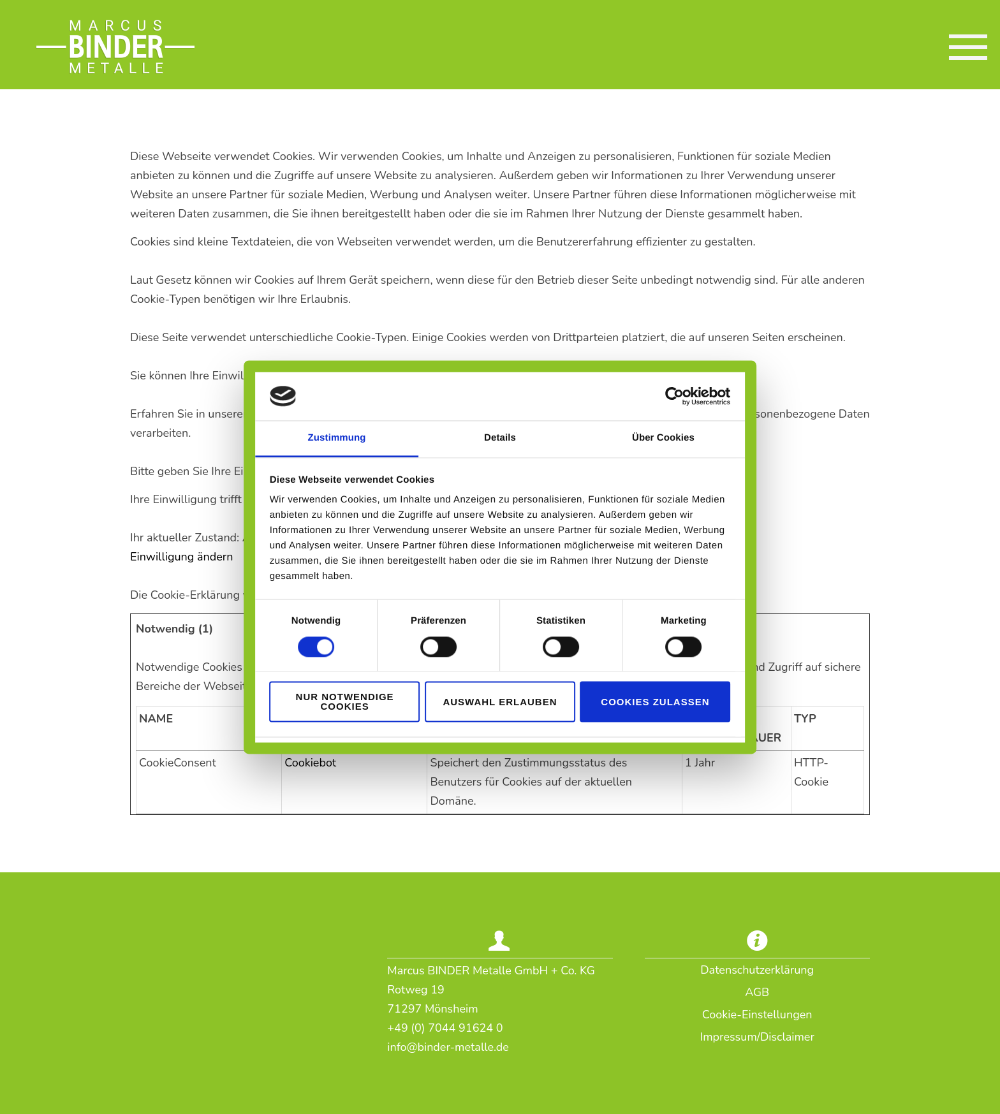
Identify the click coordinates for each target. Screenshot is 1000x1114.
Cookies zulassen (675, 694)
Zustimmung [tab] (317, 446)
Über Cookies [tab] (683, 446)
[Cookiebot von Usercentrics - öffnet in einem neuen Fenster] (705, 403)
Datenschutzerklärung (757, 970)
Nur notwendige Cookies (325, 694)
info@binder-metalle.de (448, 1047)
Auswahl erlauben (500, 694)
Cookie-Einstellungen (757, 1014)
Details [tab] (500, 446)
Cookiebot (310, 762)
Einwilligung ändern (181, 556)
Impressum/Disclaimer (757, 1036)
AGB (757, 992)
